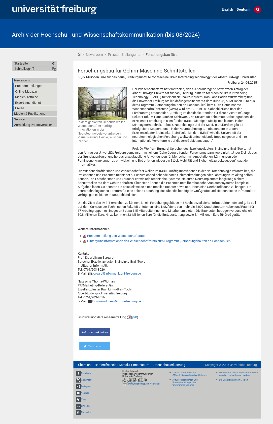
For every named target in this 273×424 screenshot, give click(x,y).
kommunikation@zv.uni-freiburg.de (143, 384)
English (227, 9)
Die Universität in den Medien (233, 380)
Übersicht (85, 365)
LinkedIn (85, 406)
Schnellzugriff (24, 69)
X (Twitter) (86, 380)
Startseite (79, 54)
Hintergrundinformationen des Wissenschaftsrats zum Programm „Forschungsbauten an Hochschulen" (159, 241)
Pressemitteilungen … (124, 55)
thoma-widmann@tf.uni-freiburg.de (116, 301)
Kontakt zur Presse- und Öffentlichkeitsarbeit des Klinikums (189, 374)
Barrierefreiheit (105, 365)
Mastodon (86, 412)
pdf (134, 317)
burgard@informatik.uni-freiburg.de (116, 273)
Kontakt (124, 365)
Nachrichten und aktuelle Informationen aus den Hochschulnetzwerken (238, 374)
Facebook (86, 373)
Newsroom (94, 55)
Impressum (141, 365)
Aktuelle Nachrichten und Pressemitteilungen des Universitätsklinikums (185, 383)
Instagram (86, 386)
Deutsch (243, 9)
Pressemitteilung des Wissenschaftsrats (116, 236)
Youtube (85, 393)
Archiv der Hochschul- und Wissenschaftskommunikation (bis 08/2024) (106, 34)
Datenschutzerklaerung (168, 365)
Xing (83, 399)
